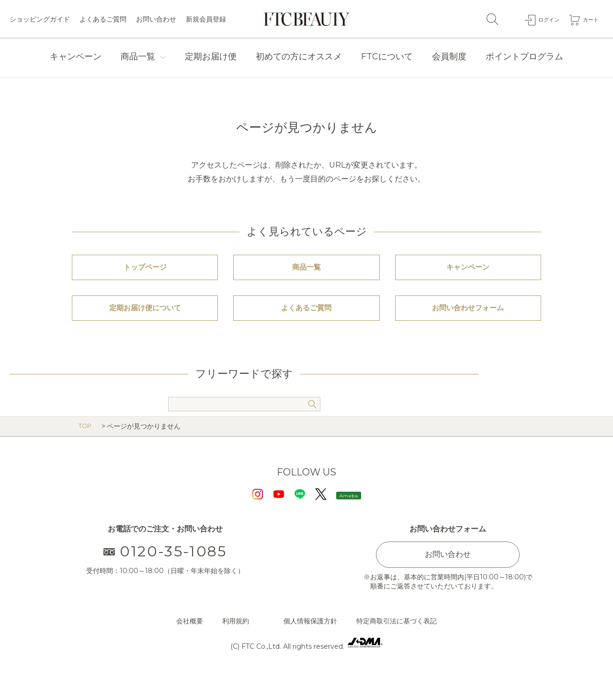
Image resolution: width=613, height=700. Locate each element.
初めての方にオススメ (299, 56)
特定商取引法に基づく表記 (396, 647)
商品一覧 (138, 56)
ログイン (541, 18)
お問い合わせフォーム (468, 327)
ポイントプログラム (524, 56)
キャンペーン (76, 56)
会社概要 (189, 647)
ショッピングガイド (40, 19)
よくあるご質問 (102, 19)
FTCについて (387, 56)
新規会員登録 (206, 19)
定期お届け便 (211, 56)
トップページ (145, 274)
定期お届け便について (145, 327)
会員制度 (449, 56)
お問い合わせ (156, 19)
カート (589, 18)
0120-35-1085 (165, 577)
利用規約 (235, 647)
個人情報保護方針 (310, 647)
